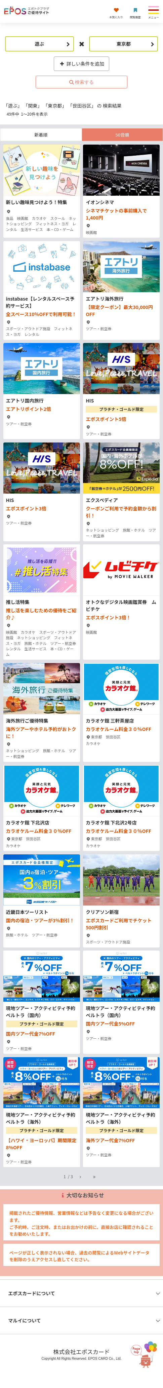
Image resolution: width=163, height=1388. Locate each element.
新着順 (40, 134)
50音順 (122, 134)
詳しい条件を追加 (81, 63)
